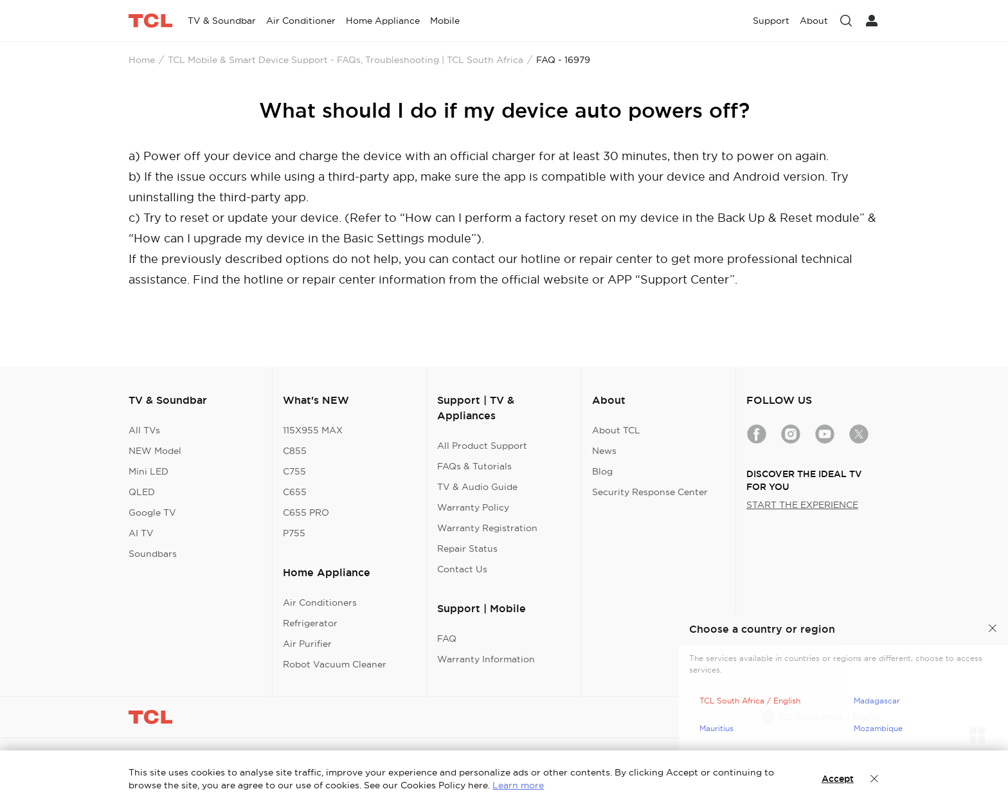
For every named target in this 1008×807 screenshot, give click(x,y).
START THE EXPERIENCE (802, 505)
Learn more (518, 785)
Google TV (152, 512)
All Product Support (482, 445)
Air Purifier (307, 643)
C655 (295, 492)
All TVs (144, 430)
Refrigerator (310, 623)
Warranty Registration (487, 528)
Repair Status (467, 548)
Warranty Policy (473, 507)
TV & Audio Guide (477, 487)
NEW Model (155, 451)
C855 (295, 451)
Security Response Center (650, 492)
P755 (294, 533)
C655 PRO (306, 512)
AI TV (141, 533)
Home (142, 60)
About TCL (616, 430)
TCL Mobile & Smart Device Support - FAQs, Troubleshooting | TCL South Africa (345, 60)
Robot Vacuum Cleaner (334, 664)
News (604, 451)
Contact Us (462, 569)
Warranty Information (486, 659)
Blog (602, 471)
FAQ (446, 638)
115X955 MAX (313, 430)
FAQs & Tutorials (474, 466)
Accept (838, 778)
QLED (142, 492)
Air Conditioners (320, 602)
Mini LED (148, 471)
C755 (294, 471)
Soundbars (153, 553)
